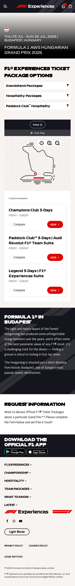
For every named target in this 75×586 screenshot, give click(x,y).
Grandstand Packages (37, 85)
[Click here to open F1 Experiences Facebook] (7, 521)
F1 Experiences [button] (16, 464)
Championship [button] (16, 473)
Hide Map (37, 132)
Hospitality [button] (14, 481)
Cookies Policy (38, 545)
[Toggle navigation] (5, 6)
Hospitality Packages (37, 95)
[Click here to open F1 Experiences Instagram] (14, 521)
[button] (64, 6)
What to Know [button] (16, 497)
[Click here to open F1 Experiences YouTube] (20, 521)
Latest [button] (9, 505)
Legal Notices (13, 556)
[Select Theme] (17, 532)
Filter (37, 125)
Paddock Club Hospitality (37, 106)
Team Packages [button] (16, 489)
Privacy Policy (13, 545)
